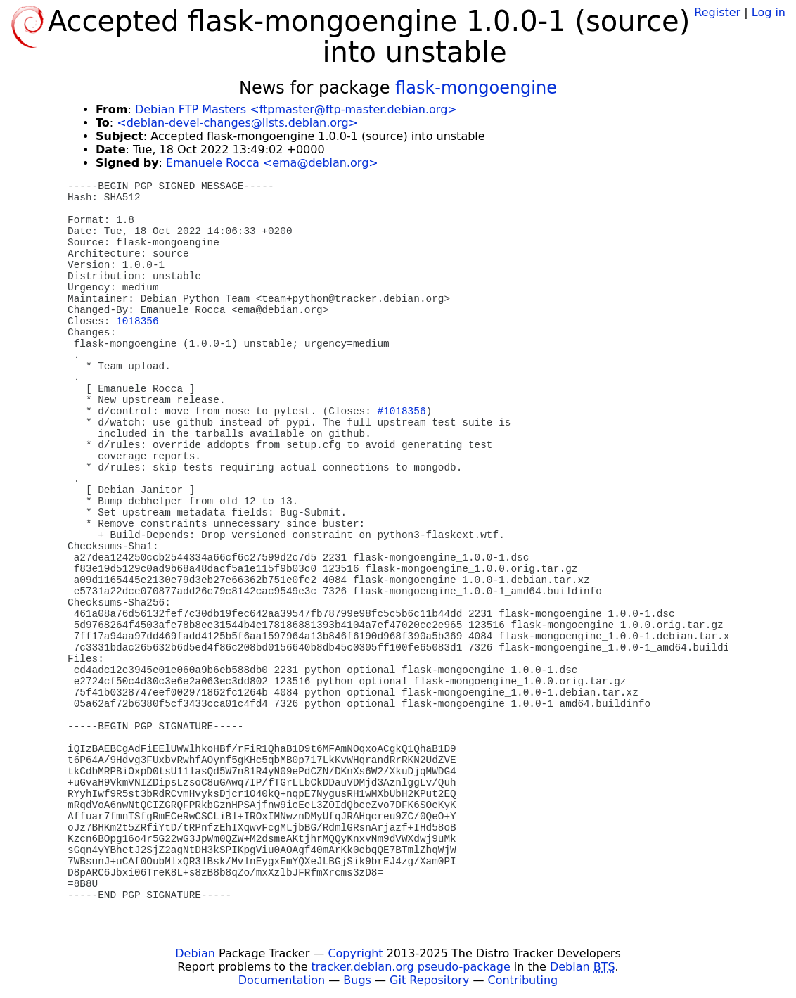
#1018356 (401, 411)
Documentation (281, 980)
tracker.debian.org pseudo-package (411, 966)
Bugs (357, 980)
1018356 (137, 321)
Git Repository (429, 980)
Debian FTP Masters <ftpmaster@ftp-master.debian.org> (296, 109)
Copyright (355, 953)
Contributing (523, 980)
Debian (195, 953)
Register (717, 12)
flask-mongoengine (476, 88)
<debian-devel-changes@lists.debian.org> (237, 122)
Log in (768, 12)
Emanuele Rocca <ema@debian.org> (272, 162)
